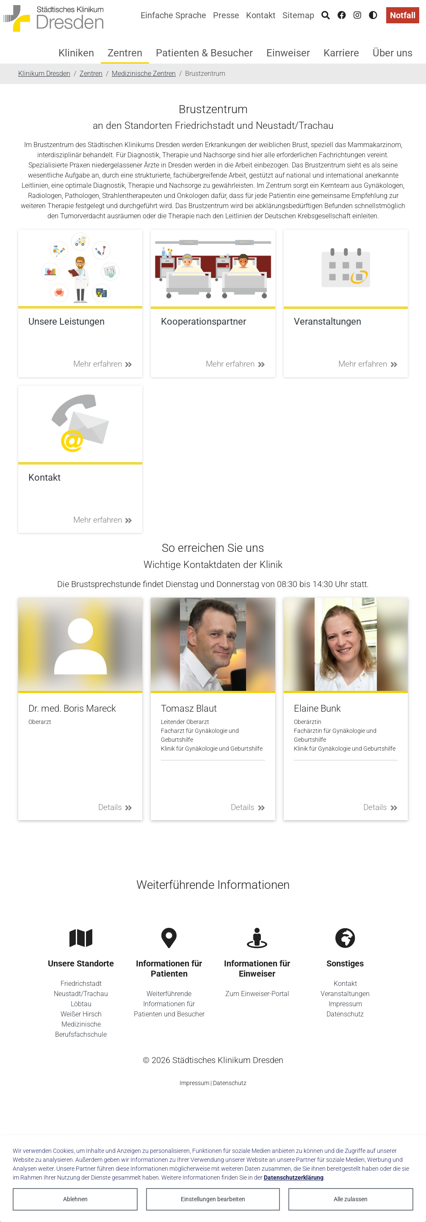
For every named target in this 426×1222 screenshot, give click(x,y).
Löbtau (81, 1004)
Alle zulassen (351, 1199)
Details (115, 807)
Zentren (125, 53)
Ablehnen (75, 1199)
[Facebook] (342, 15)
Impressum (345, 1004)
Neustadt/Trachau (81, 994)
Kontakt (261, 15)
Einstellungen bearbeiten (213, 1199)
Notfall (402, 15)
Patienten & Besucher (204, 53)
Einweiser (288, 53)
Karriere (341, 53)
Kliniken (76, 53)
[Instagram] (357, 15)
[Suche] (326, 15)
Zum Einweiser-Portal (257, 994)
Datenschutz (345, 1014)
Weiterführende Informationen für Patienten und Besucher (169, 1004)
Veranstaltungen (345, 994)
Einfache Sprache (173, 15)
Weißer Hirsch (81, 1014)
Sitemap (298, 15)
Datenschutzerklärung (294, 1177)
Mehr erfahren (103, 364)
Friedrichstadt (81, 984)
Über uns (392, 53)
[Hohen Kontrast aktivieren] (373, 15)
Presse (226, 15)
